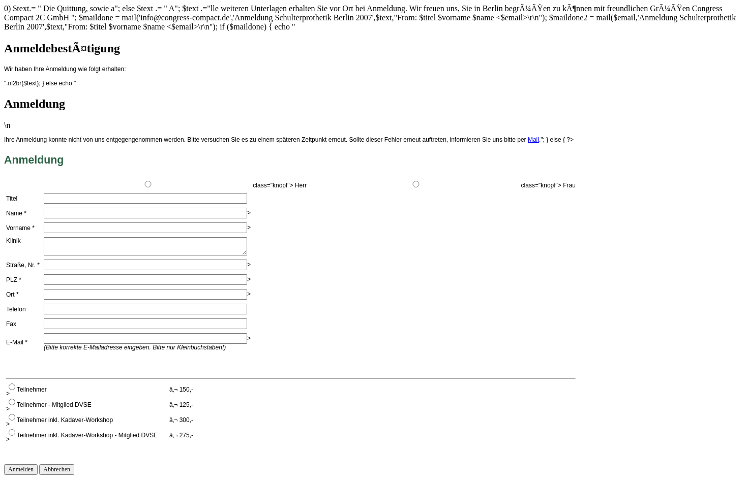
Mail (533, 139)
